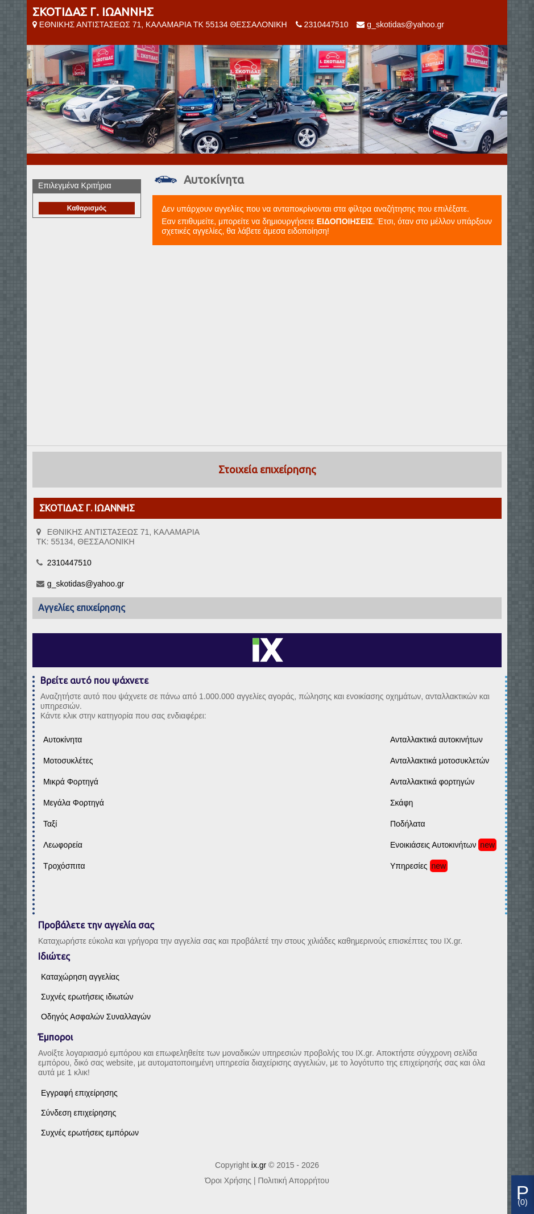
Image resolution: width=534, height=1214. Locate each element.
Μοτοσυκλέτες (68, 760)
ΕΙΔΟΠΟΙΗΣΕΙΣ (345, 221)
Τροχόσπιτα (64, 865)
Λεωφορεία (62, 844)
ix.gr (258, 1165)
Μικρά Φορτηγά (70, 781)
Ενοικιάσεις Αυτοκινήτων (433, 844)
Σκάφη (401, 802)
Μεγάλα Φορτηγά (73, 802)
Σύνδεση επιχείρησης (78, 1112)
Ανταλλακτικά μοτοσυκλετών (439, 760)
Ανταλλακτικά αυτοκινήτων (436, 739)
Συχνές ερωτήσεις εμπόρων (90, 1132)
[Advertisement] (267, 346)
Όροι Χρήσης (228, 1180)
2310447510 (326, 24)
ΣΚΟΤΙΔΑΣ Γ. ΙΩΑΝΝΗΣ (93, 11)
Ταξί (50, 823)
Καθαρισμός (87, 208)
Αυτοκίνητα (62, 739)
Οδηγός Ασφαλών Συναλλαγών (96, 1016)
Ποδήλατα (407, 823)
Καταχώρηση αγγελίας (80, 976)
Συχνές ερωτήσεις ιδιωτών (87, 996)
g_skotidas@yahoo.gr (405, 24)
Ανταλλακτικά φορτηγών (432, 781)
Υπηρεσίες (409, 865)
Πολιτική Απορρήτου (293, 1180)
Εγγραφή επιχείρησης (79, 1092)
